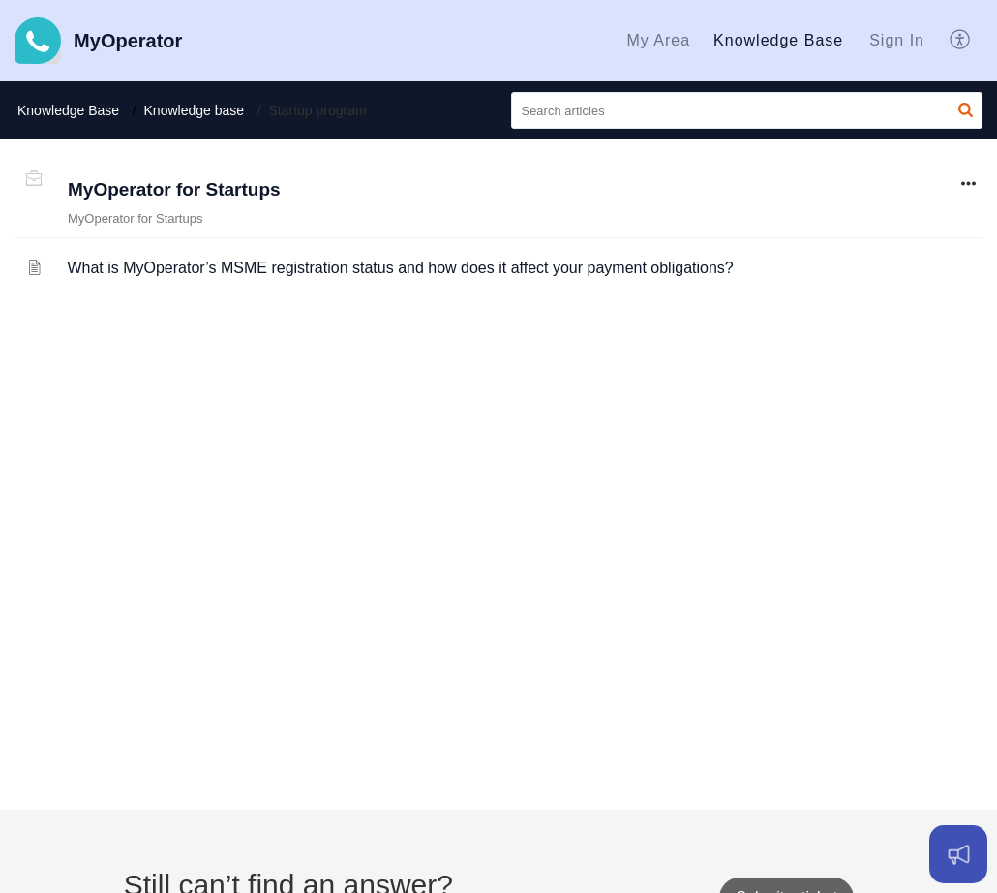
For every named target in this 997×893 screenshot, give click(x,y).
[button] (960, 40)
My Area (658, 40)
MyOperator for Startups (174, 189)
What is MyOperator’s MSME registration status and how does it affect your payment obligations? (400, 268)
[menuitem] (658, 40)
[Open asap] (958, 854)
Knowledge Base (778, 40)
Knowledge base (194, 110)
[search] (747, 110)
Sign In (896, 40)
